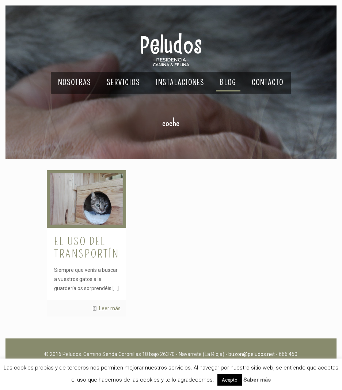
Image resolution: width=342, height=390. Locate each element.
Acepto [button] (230, 380)
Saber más (257, 379)
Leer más (110, 308)
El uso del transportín (86, 247)
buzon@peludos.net (251, 354)
